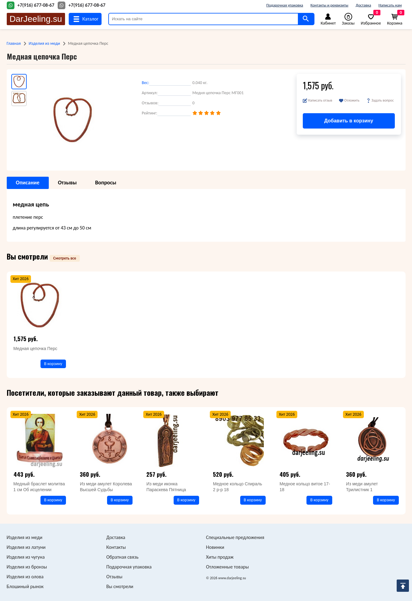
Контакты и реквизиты (329, 5)
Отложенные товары (227, 567)
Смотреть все (64, 258)
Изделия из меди (44, 43)
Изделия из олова (25, 577)
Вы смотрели (119, 586)
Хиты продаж (220, 557)
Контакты (116, 547)
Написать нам (390, 5)
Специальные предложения (235, 537)
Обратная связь (122, 557)
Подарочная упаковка (284, 5)
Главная (14, 43)
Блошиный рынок (25, 586)
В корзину (53, 363)
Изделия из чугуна (26, 557)
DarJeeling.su (36, 19)
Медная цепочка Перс (35, 348)
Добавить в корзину (348, 120)
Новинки (215, 547)
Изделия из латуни (26, 547)
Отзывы (114, 577)
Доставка (363, 5)
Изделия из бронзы (27, 567)
